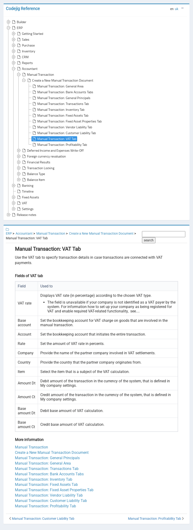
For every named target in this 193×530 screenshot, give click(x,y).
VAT (21, 203)
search (149, 240)
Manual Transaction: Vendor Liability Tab (62, 127)
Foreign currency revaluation (43, 156)
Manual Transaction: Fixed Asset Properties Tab (67, 121)
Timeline (25, 191)
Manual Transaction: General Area (57, 86)
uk (176, 9)
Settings (25, 208)
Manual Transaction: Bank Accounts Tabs (62, 92)
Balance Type (33, 173)
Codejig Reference (23, 8)
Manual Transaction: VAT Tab (54, 138)
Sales (22, 39)
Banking (24, 185)
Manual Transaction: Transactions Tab (60, 103)
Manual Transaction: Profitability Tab (59, 144)
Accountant (27, 68)
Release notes (23, 214)
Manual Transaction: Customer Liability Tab (64, 133)
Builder (18, 22)
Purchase (25, 45)
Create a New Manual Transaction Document (60, 80)
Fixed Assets (27, 197)
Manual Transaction (37, 74)
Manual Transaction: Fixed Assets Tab (60, 115)
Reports (24, 62)
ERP (17, 27)
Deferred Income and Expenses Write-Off (52, 150)
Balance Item (33, 179)
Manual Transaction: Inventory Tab (58, 109)
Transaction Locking (37, 168)
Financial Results (35, 162)
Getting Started (29, 33)
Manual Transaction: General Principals (61, 97)
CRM (22, 57)
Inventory (25, 51)
